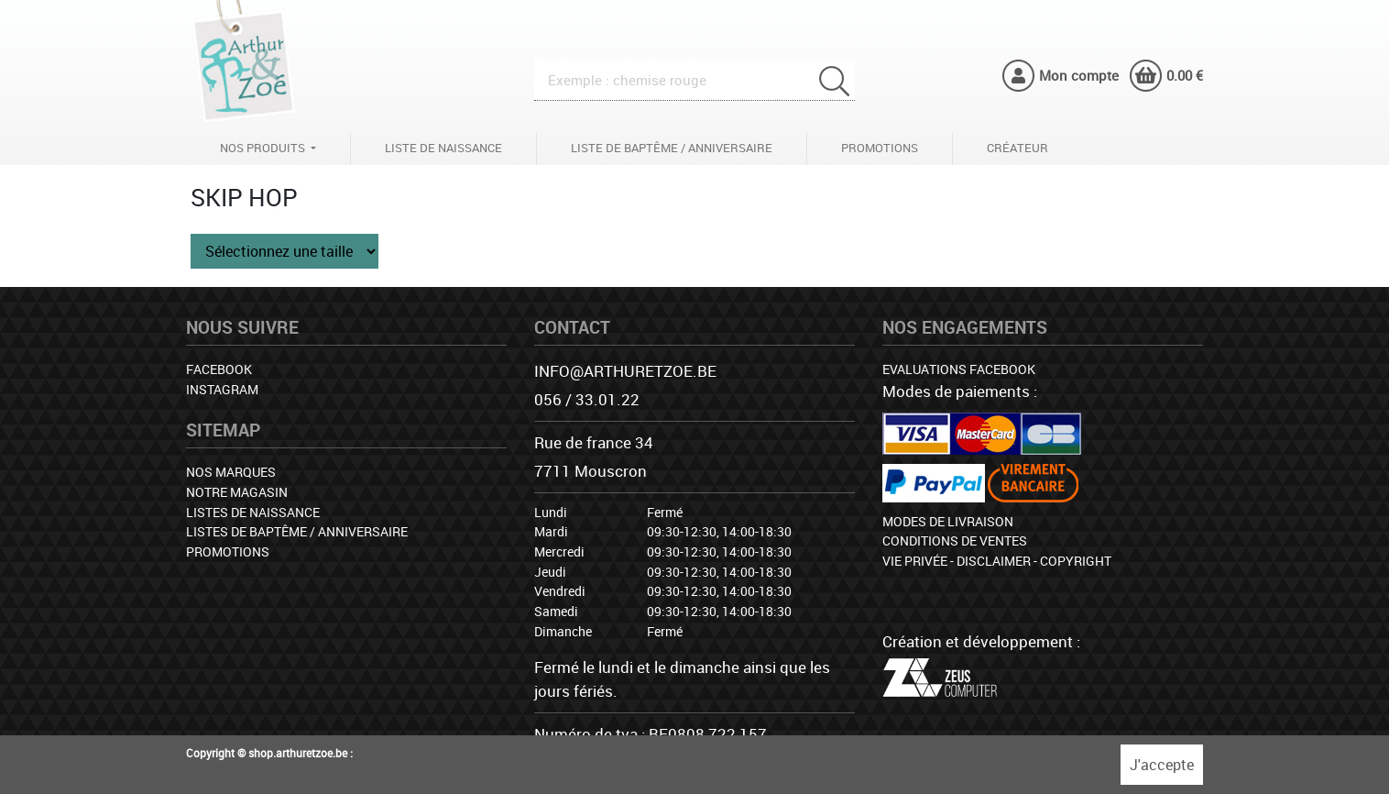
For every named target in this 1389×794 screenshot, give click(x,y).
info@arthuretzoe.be (625, 370)
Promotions (879, 147)
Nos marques (231, 471)
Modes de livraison (947, 521)
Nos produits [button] (264, 147)
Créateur (1017, 147)
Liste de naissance (443, 147)
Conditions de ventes (954, 540)
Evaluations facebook (958, 369)
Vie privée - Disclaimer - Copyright (996, 560)
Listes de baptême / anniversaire (297, 531)
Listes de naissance (253, 512)
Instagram (222, 389)
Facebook (219, 369)
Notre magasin (237, 492)
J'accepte (1162, 765)
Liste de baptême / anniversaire (671, 147)
